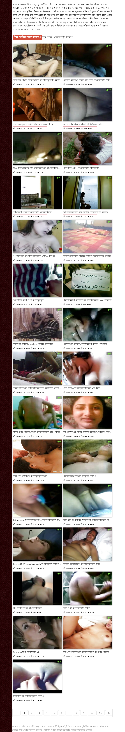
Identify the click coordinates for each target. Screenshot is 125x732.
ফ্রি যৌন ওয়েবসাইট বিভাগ (57, 37)
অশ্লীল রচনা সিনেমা (56, 4)
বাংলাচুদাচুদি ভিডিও (30, 18)
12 (109, 712)
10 (92, 712)
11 (100, 712)
